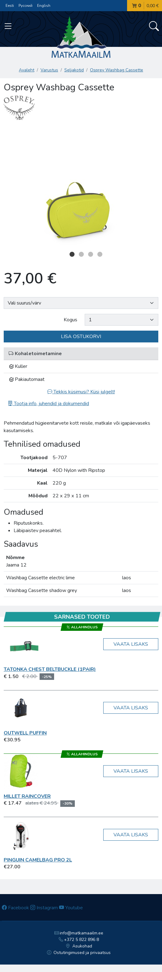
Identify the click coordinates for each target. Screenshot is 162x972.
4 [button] (100, 254)
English (43, 5)
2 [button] (81, 254)
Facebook (15, 907)
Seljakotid (74, 70)
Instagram (44, 907)
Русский (25, 5)
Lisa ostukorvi (81, 336)
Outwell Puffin (25, 733)
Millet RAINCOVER (27, 796)
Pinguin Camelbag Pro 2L (38, 860)
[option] (81, 187)
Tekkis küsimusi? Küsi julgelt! (81, 391)
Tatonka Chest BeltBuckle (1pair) (50, 669)
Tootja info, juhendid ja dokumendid (48, 403)
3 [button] (90, 254)
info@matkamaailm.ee (79, 933)
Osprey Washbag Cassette (116, 70)
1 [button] (72, 254)
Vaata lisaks (130, 644)
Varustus (49, 70)
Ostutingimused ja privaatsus (79, 953)
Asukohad (79, 946)
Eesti (10, 5)
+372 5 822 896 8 (79, 940)
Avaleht (26, 70)
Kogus (70, 319)
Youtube (71, 907)
